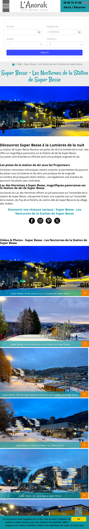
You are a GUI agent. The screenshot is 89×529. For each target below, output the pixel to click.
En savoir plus (77, 525)
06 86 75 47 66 (72, 2)
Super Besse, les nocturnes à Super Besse (40, 495)
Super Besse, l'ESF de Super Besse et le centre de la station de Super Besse (40, 394)
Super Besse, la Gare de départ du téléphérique (40, 445)
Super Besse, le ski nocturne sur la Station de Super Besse (40, 293)
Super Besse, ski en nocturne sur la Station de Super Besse (40, 344)
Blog (19, 64)
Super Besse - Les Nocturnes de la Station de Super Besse (53, 64)
